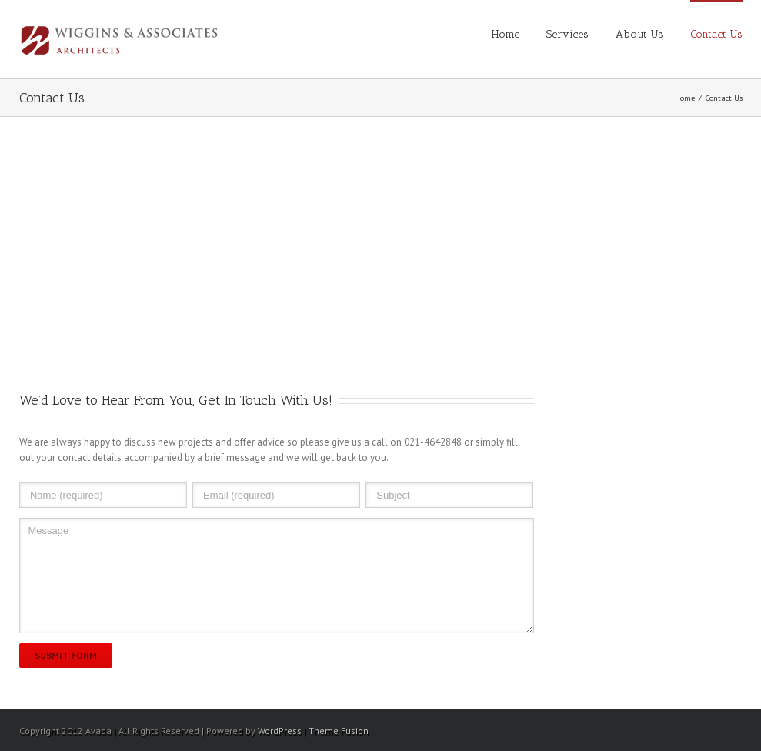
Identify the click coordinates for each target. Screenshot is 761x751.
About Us (639, 34)
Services (567, 34)
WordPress (280, 730)
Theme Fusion (339, 730)
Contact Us (716, 34)
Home (505, 34)
